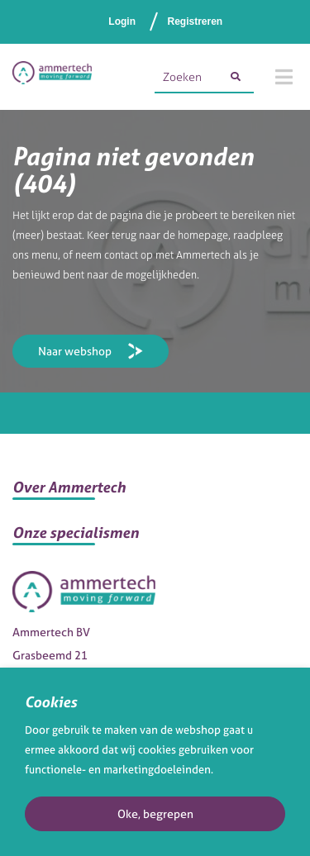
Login (122, 21)
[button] (155, 493)
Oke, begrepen (155, 813)
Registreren (194, 21)
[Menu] (284, 76)
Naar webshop (75, 351)
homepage (203, 235)
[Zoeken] (235, 76)
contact (121, 255)
